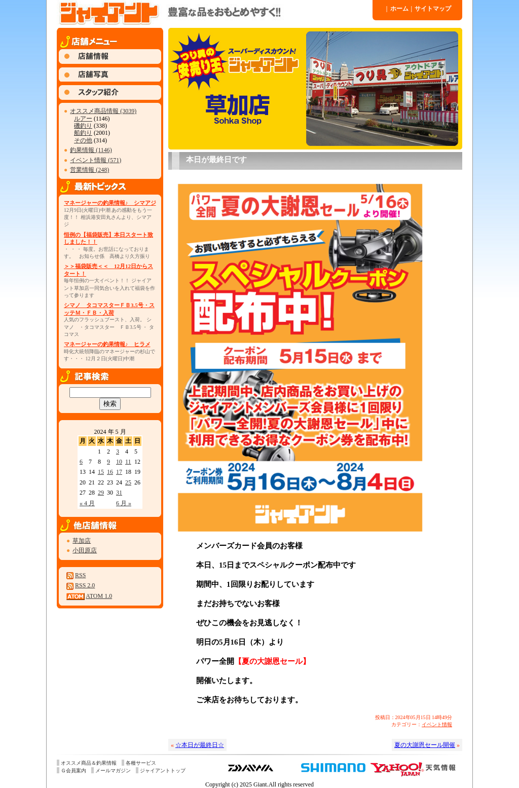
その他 (83, 140)
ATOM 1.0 (99, 595)
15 (101, 471)
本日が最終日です (216, 160)
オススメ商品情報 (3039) (103, 111)
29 (101, 492)
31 (119, 492)
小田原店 (84, 550)
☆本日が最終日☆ (199, 744)
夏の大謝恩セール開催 (424, 744)
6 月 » (123, 503)
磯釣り (83, 125)
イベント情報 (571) (95, 160)
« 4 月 (87, 503)
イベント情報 (437, 724)
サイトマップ (431, 8)
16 (110, 471)
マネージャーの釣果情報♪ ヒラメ (107, 344)
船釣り (83, 132)
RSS (80, 575)
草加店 (81, 540)
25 (128, 482)
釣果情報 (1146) (91, 150)
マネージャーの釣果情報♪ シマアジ (110, 203)
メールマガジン (113, 770)
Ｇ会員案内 (73, 770)
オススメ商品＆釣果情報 (89, 763)
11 (128, 461)
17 (119, 471)
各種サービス (141, 763)
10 (119, 461)
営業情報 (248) (89, 169)
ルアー (83, 118)
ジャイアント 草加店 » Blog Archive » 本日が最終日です (214, 12)
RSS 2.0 (85, 585)
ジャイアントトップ (163, 770)
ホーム (397, 8)
